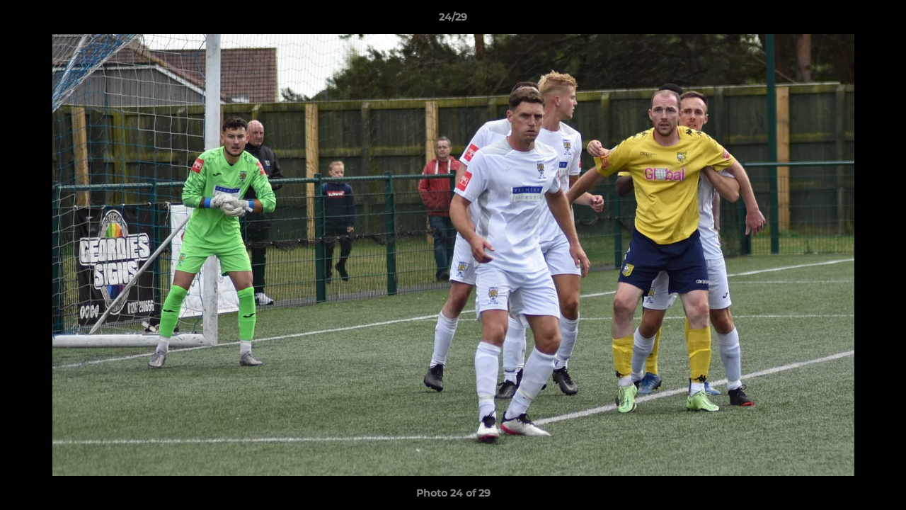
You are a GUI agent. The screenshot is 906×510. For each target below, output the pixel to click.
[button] (880, 20)
